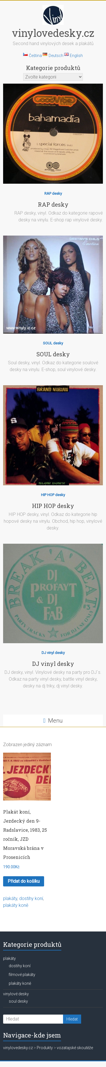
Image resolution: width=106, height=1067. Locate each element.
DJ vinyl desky (53, 653)
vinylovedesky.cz (53, 33)
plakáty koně (15, 905)
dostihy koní (31, 898)
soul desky (18, 1001)
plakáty (10, 898)
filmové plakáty (22, 974)
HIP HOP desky (53, 495)
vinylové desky (16, 994)
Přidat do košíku (24, 881)
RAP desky (53, 193)
